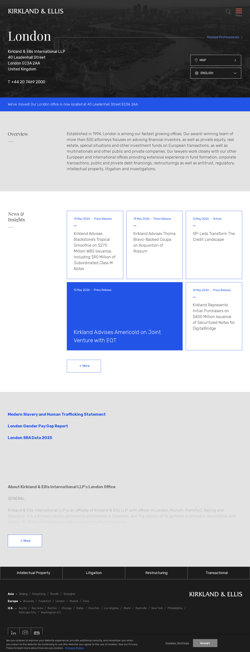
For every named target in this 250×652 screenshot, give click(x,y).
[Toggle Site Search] (228, 12)
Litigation (94, 573)
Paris (86, 601)
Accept (205, 642)
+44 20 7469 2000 (28, 82)
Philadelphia (175, 608)
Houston (93, 608)
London (60, 601)
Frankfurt (45, 601)
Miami (127, 608)
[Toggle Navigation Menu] (239, 12)
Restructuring (156, 573)
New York (157, 608)
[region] (125, 643)
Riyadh (54, 594)
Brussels (28, 601)
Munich (74, 601)
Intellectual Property (33, 573)
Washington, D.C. (51, 612)
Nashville (141, 608)
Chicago (67, 608)
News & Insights (16, 216)
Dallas (80, 608)
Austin (23, 608)
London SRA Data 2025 (30, 437)
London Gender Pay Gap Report (38, 426)
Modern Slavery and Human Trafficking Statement (57, 414)
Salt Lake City (27, 612)
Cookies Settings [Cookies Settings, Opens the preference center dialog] (177, 642)
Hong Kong (39, 594)
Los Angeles (111, 608)
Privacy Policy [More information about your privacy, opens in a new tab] (74, 648)
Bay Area (37, 608)
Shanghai (69, 594)
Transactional (217, 573)
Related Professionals (223, 37)
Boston (52, 608)
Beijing (23, 594)
